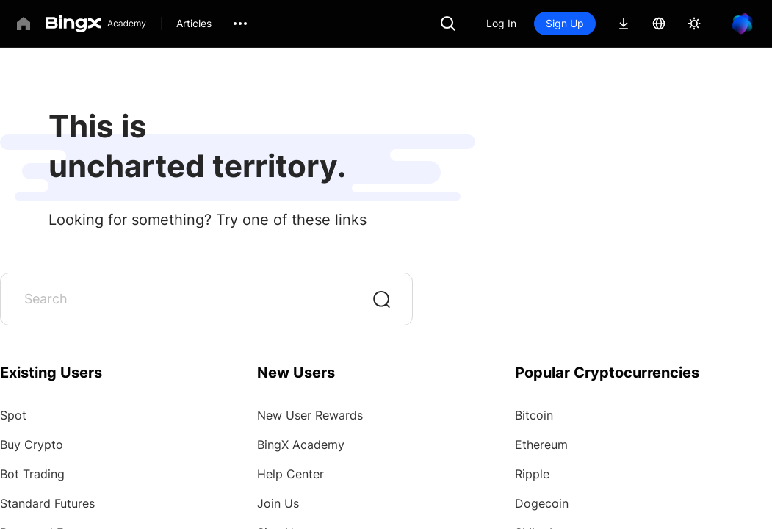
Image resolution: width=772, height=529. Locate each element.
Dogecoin (542, 503)
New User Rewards (310, 415)
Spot (13, 415)
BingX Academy (300, 444)
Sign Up (565, 23)
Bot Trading (32, 474)
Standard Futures (47, 503)
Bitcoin (534, 415)
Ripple (532, 474)
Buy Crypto (31, 444)
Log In (501, 23)
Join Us (278, 503)
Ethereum (541, 444)
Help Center (290, 474)
